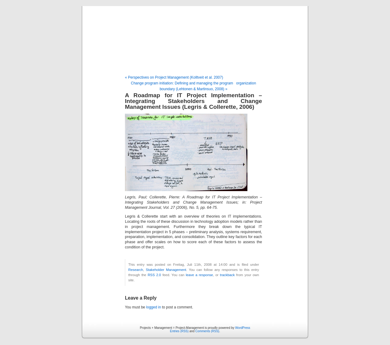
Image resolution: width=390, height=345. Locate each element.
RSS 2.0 (154, 275)
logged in (153, 307)
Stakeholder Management (166, 270)
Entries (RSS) (179, 331)
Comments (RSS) (207, 331)
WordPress (242, 327)
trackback (227, 275)
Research (135, 270)
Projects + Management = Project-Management (195, 41)
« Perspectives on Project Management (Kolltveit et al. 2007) (174, 77)
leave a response (199, 275)
